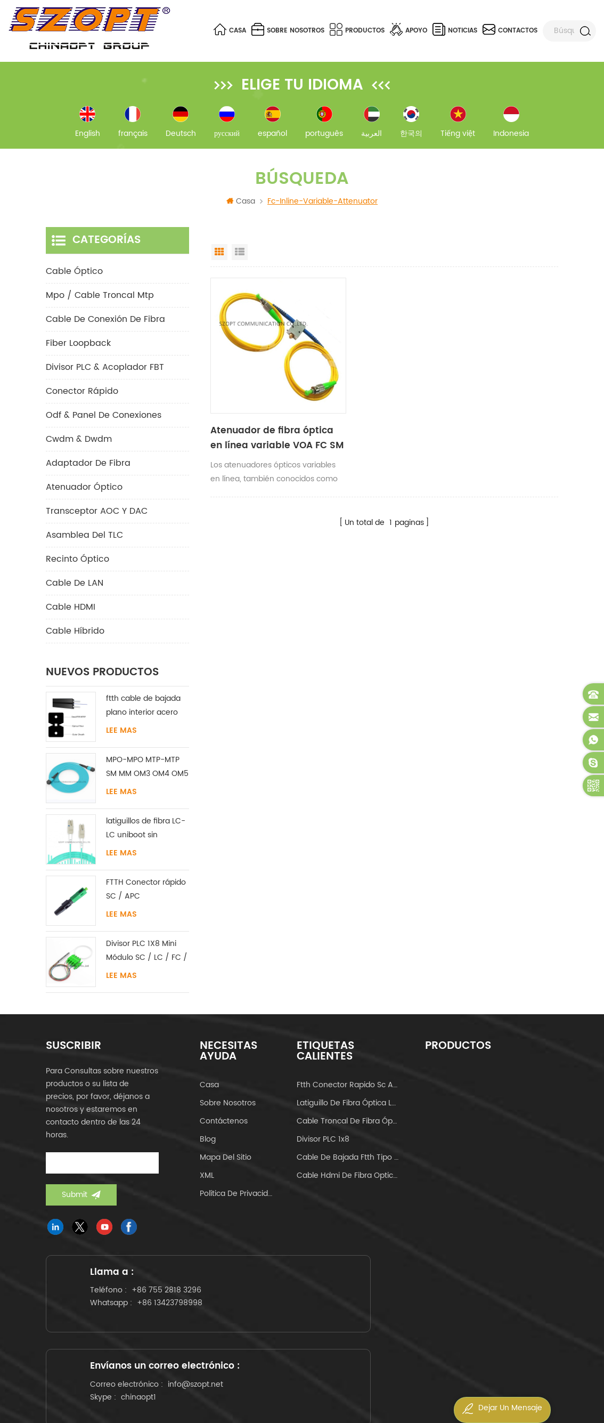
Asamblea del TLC (84, 540)
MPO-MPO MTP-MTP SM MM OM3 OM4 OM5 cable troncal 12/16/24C (147, 772)
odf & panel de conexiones (103, 420)
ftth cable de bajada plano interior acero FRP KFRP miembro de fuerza (145, 711)
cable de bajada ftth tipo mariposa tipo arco (348, 1163)
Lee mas (121, 736)
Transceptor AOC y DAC (97, 516)
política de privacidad (238, 1199)
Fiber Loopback (78, 348)
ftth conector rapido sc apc (348, 1090)
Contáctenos (224, 1126)
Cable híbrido (75, 636)
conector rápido (82, 396)
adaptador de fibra (88, 468)
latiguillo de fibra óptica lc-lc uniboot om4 (348, 1108)
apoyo (408, 29)
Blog (208, 1144)
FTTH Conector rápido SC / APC (146, 895)
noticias (454, 29)
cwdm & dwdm (79, 444)
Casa (230, 29)
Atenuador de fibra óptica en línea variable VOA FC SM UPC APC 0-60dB (263, 416)
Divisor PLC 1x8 (323, 1144)
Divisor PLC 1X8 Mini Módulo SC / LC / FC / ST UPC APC (146, 956)
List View (240, 257)
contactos (510, 29)
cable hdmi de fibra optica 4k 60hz (348, 1181)
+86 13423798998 (130, 1343)
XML (207, 1181)
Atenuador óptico (84, 492)
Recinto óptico (77, 564)
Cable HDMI (70, 612)
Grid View (219, 257)
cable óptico (74, 277)
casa (209, 1090)
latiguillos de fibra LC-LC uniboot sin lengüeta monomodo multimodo (145, 833)
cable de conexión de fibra (105, 325)
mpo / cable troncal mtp (100, 301)
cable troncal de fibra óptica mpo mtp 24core (348, 1126)
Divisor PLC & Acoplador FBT (105, 372)
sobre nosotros (287, 29)
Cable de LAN (74, 588)
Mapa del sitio (225, 1163)
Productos (357, 29)
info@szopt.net (302, 1345)
